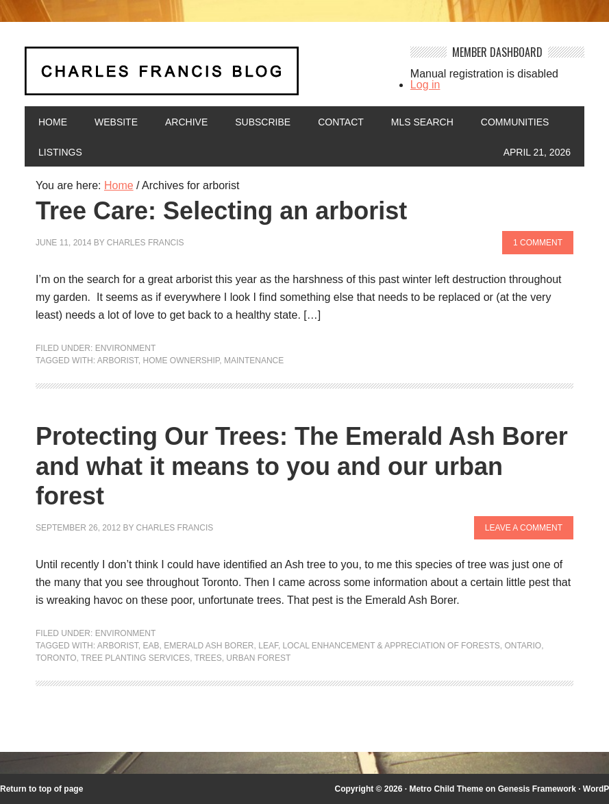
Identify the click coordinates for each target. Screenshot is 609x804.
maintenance (254, 360)
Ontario (522, 645)
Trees (208, 658)
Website (116, 122)
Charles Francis (145, 242)
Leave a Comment (523, 528)
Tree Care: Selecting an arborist (221, 211)
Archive (186, 122)
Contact (341, 122)
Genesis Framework (537, 789)
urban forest (258, 658)
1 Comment (537, 242)
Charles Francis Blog (208, 76)
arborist (117, 360)
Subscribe (262, 122)
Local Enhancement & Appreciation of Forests (391, 645)
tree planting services (135, 658)
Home (52, 122)
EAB (150, 645)
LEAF (268, 645)
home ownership (180, 360)
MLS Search (422, 122)
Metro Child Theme (446, 789)
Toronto (56, 658)
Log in (425, 84)
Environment (125, 348)
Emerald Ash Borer (208, 645)
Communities (515, 122)
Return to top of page (41, 789)
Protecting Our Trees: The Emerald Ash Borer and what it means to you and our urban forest (302, 465)
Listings (60, 152)
